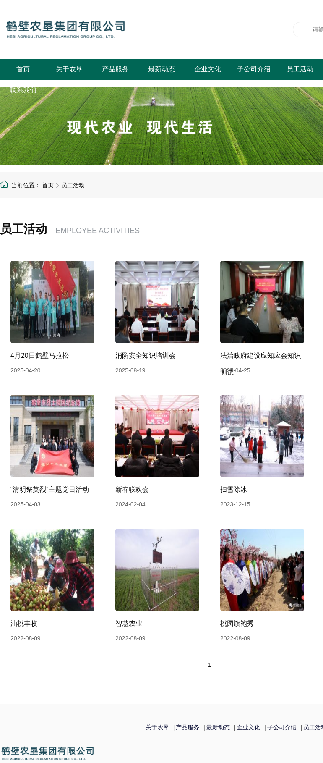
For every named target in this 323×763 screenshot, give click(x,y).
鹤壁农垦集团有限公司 (107, 29)
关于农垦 (69, 69)
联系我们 (23, 90)
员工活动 (300, 69)
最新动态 (161, 69)
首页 (23, 69)
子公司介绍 (254, 69)
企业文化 (207, 69)
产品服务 (115, 69)
